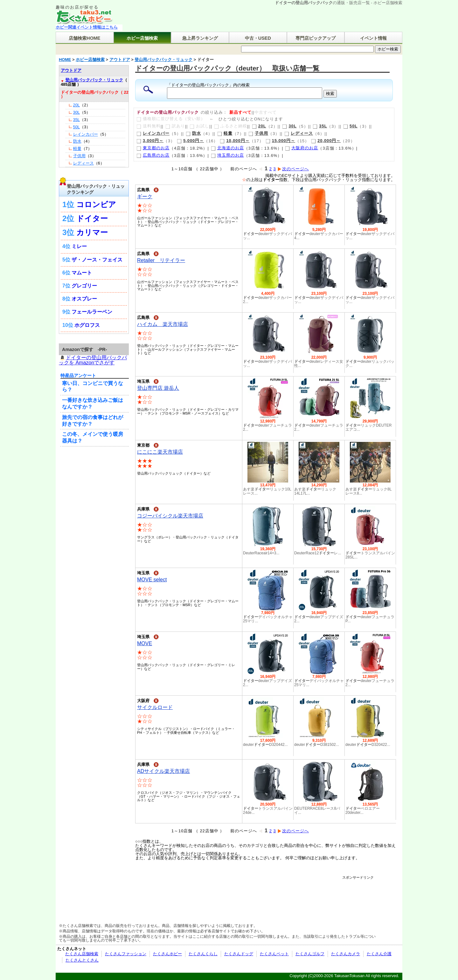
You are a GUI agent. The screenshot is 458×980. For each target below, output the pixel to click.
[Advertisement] (257, 894)
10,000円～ (234, 140)
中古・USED (258, 38)
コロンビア (96, 204)
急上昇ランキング (200, 38)
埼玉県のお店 (227, 155)
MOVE (144, 643)
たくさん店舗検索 (81, 953)
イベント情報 (373, 38)
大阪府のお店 (301, 147)
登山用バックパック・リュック (94, 80)
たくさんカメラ (345, 953)
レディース (298, 133)
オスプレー (84, 298)
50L (350, 126)
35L (320, 126)
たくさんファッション (125, 953)
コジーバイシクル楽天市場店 (170, 515)
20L (259, 126)
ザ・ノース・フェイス (97, 259)
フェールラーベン (92, 311)
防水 (193, 133)
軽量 (224, 133)
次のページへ (293, 168)
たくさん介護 (379, 953)
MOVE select (152, 579)
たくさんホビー (167, 953)
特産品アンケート (78, 375)
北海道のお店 (227, 147)
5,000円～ (190, 140)
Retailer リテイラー (161, 260)
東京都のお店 (153, 147)
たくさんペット (274, 953)
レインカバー (153, 133)
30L (289, 126)
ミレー (79, 246)
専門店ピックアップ (315, 38)
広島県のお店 (153, 155)
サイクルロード (155, 707)
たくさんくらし (203, 953)
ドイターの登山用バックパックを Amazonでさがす (93, 360)
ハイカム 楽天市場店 (162, 324)
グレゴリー (84, 285)
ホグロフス (87, 325)
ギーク (144, 196)
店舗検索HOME (84, 38)
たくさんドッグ (238, 953)
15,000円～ (280, 140)
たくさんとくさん (82, 960)
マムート (82, 272)
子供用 (258, 133)
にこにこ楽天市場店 (160, 452)
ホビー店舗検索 (142, 38)
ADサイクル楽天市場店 (163, 771)
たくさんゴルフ (309, 953)
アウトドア (71, 70)
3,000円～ (149, 140)
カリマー (92, 232)
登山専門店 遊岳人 (158, 388)
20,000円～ (326, 140)
